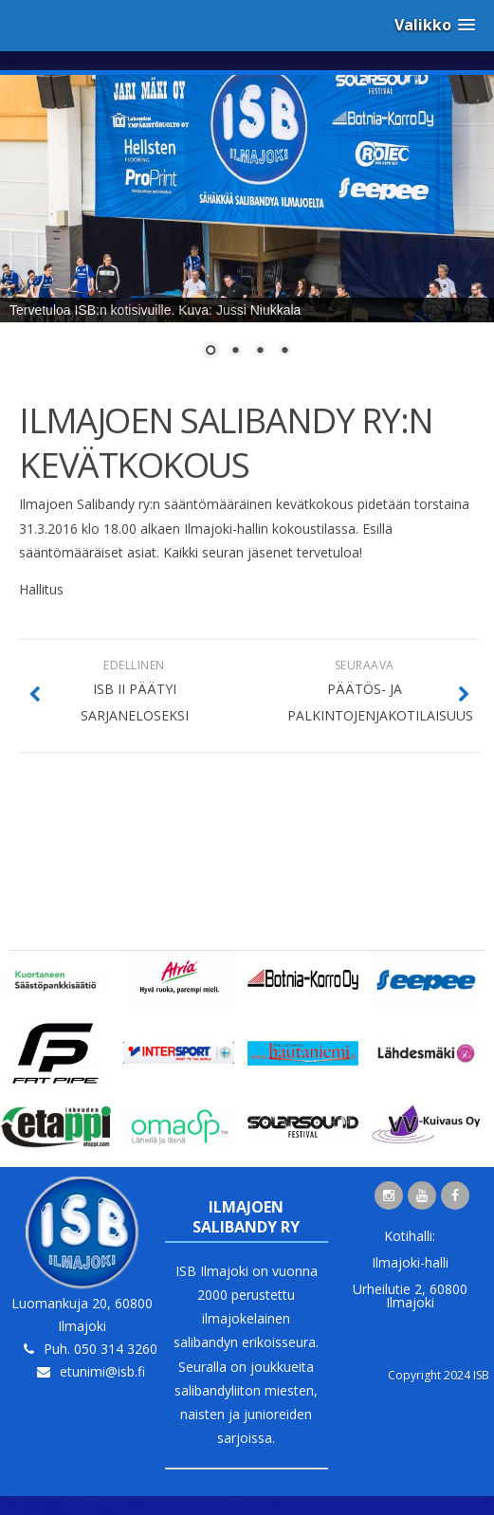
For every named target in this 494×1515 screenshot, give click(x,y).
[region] (247, 228)
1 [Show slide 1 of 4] (210, 351)
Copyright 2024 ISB (438, 1375)
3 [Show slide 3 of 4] (259, 351)
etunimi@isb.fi (102, 1371)
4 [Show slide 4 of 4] (284, 351)
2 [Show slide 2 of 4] (235, 351)
